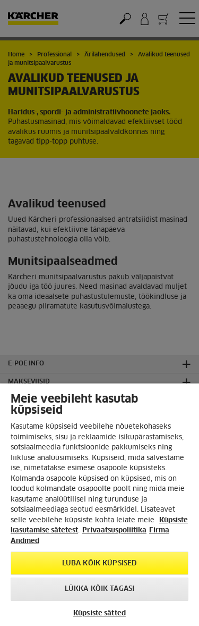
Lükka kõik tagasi (99, 589)
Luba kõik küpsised (99, 563)
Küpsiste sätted (99, 613)
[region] (99, 504)
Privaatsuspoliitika (114, 530)
